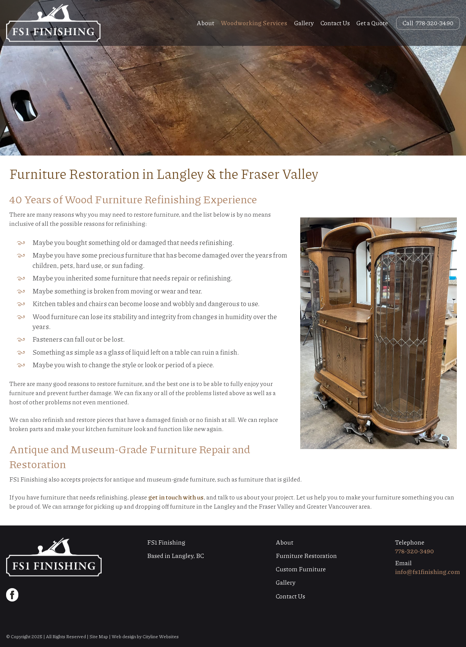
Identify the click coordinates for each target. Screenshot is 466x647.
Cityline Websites (160, 636)
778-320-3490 (414, 550)
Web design (124, 636)
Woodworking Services (254, 22)
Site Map (98, 636)
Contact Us (335, 22)
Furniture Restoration (306, 555)
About (205, 22)
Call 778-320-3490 (428, 22)
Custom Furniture (301, 568)
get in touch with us (176, 497)
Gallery (304, 22)
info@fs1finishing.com (427, 571)
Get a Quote (372, 22)
